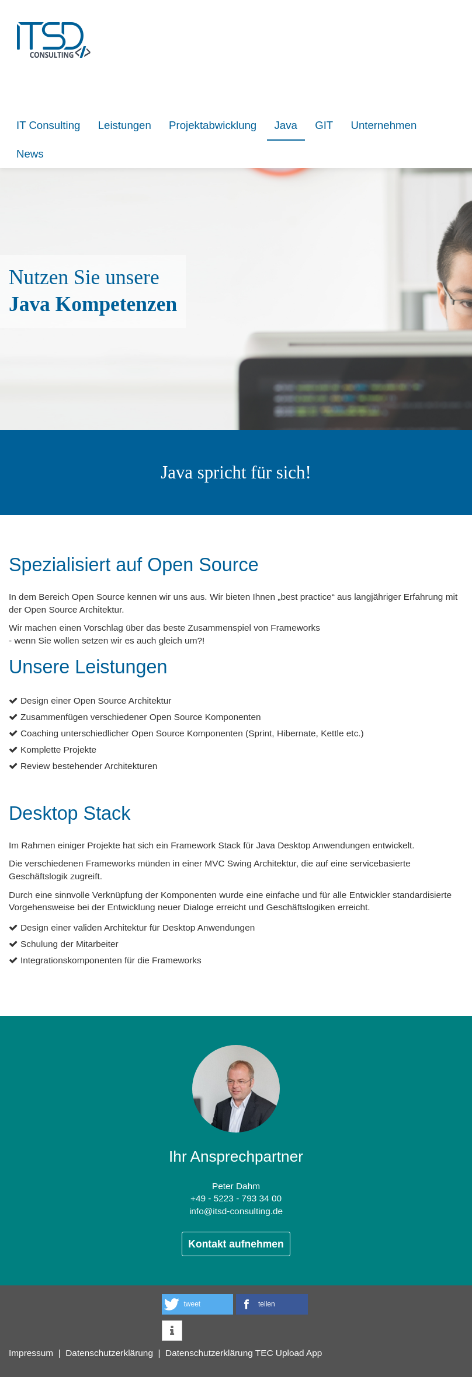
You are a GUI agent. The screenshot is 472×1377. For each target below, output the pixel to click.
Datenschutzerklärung (109, 1353)
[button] (198, 1304)
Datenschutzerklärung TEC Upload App (243, 1353)
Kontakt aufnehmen (235, 1244)
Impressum (31, 1353)
